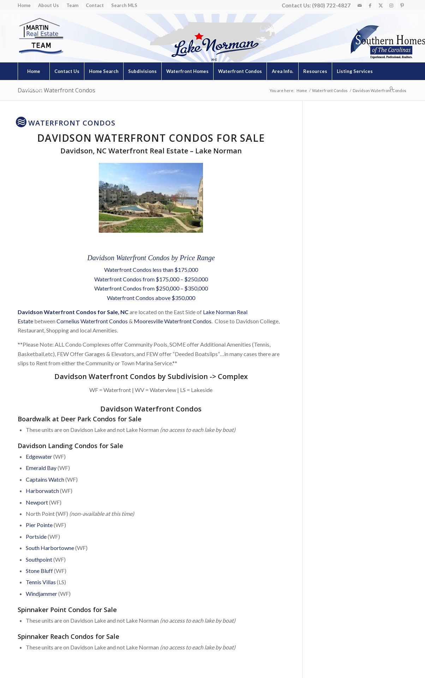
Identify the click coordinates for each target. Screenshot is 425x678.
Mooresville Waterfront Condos (172, 321)
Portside (36, 536)
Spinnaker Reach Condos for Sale (68, 636)
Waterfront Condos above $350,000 (151, 297)
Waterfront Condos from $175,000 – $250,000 (151, 279)
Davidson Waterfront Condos (56, 90)
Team (72, 5)
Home (24, 5)
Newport (37, 502)
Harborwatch (42, 490)
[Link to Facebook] (370, 5)
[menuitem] (26, 5)
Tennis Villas (41, 582)
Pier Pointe (39, 524)
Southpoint (39, 559)
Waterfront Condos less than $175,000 (151, 269)
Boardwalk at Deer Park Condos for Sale (80, 419)
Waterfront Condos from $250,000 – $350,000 (151, 288)
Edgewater (39, 456)
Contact (95, 5)
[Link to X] (381, 5)
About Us (48, 5)
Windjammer (41, 593)
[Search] (391, 89)
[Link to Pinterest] (402, 5)
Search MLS (124, 5)
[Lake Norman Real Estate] (41, 36)
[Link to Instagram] (391, 5)
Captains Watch (45, 479)
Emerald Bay (41, 467)
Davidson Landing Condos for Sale (70, 445)
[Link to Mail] (359, 5)
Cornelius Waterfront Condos (92, 321)
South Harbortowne (50, 547)
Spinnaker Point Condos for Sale (67, 609)
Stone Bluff (39, 570)
